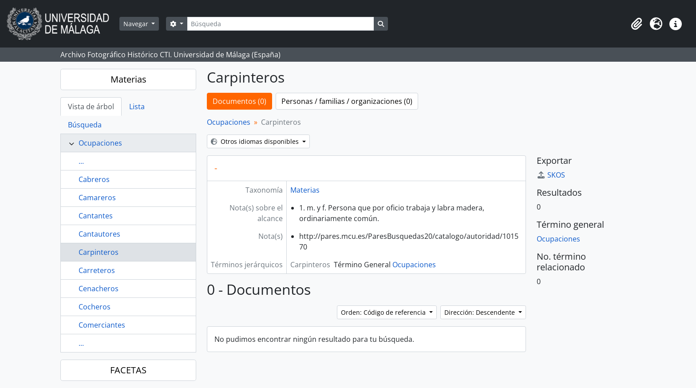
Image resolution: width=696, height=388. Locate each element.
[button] (636, 24)
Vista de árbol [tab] (91, 106)
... (81, 161)
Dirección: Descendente (480, 312)
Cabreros (94, 179)
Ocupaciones (100, 143)
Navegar (136, 24)
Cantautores (99, 234)
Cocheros (95, 307)
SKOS (551, 175)
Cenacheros (99, 288)
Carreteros (97, 270)
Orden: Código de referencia (384, 312)
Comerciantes (102, 325)
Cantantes (96, 216)
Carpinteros (99, 252)
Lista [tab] (137, 106)
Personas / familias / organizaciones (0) (346, 101)
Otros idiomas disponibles (256, 141)
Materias (128, 79)
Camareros (97, 197)
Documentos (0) (239, 101)
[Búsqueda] (280, 24)
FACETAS (128, 370)
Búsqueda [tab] (85, 125)
